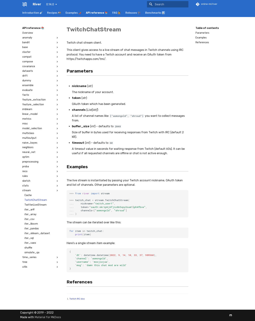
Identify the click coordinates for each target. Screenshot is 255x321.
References (202, 42)
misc (40, 123)
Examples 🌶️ (73, 12)
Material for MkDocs (48, 317)
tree (40, 262)
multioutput (40, 138)
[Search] (167, 4)
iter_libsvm (31, 223)
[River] (25, 4)
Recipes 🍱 (54, 12)
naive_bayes (40, 142)
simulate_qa (31, 252)
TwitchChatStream (35, 200)
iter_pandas (31, 228)
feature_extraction (40, 99)
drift (40, 75)
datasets (40, 71)
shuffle (28, 247)
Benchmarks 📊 (155, 12)
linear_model (40, 114)
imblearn (40, 109)
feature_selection (40, 104)
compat (40, 56)
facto (40, 95)
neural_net (40, 152)
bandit (40, 42)
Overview (27, 32)
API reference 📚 (97, 12)
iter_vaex (30, 242)
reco (40, 171)
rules (40, 176)
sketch (40, 181)
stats (40, 185)
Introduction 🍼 (32, 12)
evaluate (40, 90)
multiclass (40, 133)
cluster (40, 52)
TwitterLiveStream (35, 204)
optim (40, 157)
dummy (40, 80)
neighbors (40, 147)
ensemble (40, 85)
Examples (201, 37)
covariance (40, 66)
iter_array (30, 214)
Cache (28, 195)
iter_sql (29, 238)
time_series (40, 257)
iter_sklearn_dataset (37, 233)
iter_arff (29, 209)
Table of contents (207, 28)
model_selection (40, 128)
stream (40, 190)
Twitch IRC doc (77, 298)
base (40, 47)
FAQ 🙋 (116, 12)
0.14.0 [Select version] (50, 4)
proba (40, 166)
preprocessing (40, 161)
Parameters (202, 32)
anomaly (40, 37)
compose (40, 61)
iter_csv (29, 219)
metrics (40, 119)
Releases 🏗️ (133, 12)
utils (40, 267)
